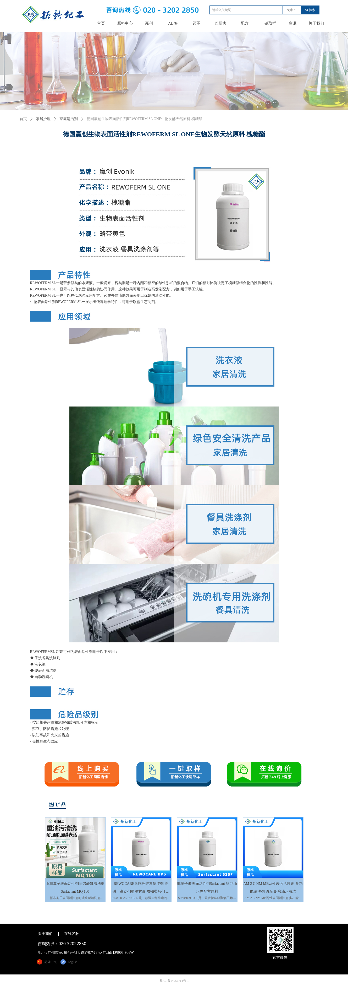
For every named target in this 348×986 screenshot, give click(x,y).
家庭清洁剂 (68, 119)
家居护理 (43, 119)
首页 (23, 119)
